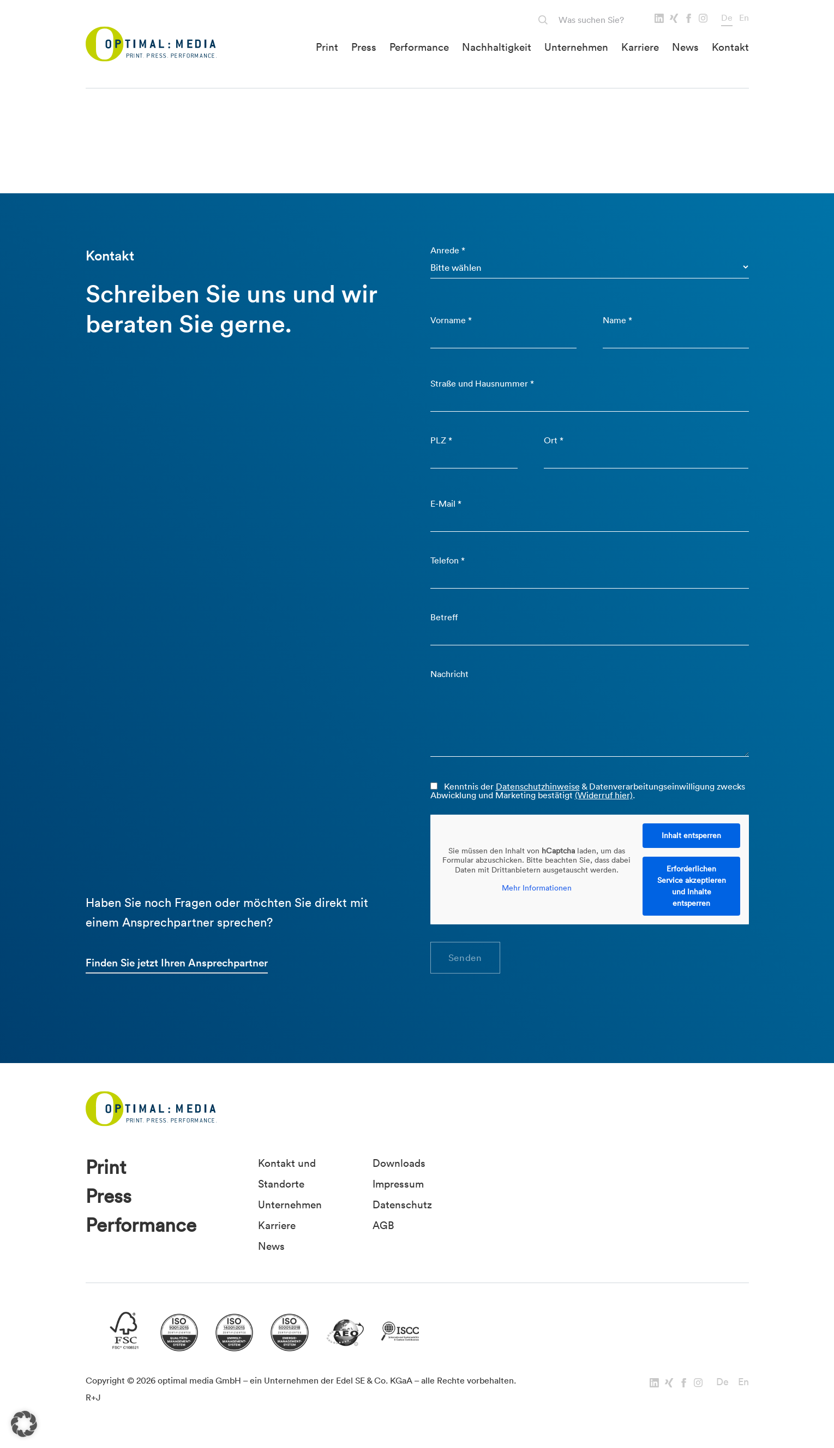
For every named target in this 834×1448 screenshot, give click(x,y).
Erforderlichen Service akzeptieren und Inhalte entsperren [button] (691, 886)
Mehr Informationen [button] (536, 888)
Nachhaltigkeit (496, 47)
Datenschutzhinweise (538, 786)
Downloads (399, 1163)
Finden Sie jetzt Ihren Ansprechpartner (177, 962)
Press (363, 47)
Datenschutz (402, 1204)
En (744, 17)
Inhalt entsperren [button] (691, 835)
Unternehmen (576, 47)
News (685, 47)
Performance (419, 47)
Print (327, 47)
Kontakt (730, 47)
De (727, 17)
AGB (383, 1225)
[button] (24, 1424)
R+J (93, 1397)
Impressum (398, 1183)
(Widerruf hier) (604, 795)
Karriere (640, 47)
